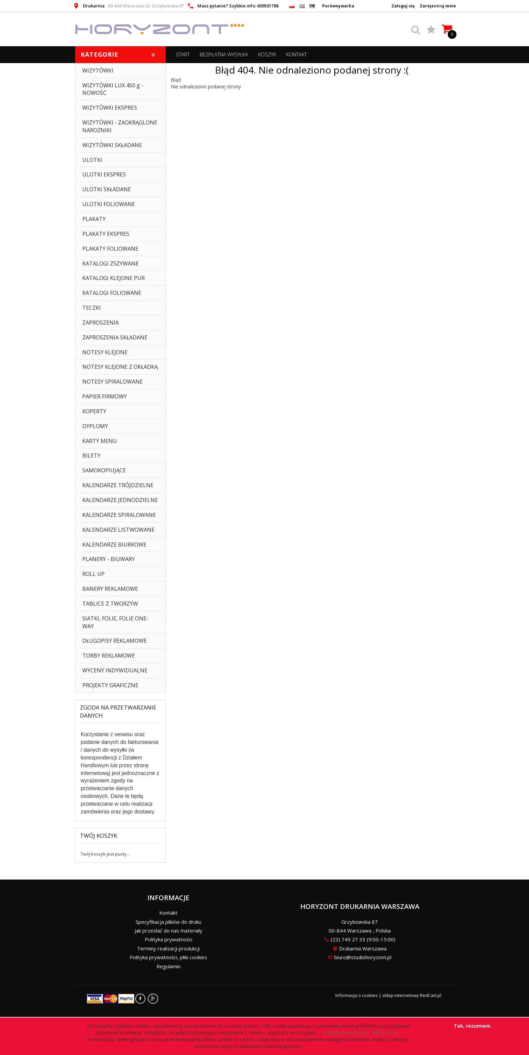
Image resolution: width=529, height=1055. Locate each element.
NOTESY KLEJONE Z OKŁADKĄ (120, 366)
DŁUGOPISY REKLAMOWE (114, 640)
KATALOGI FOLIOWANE (111, 293)
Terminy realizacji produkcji (168, 948)
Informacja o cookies (356, 995)
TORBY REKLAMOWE (108, 655)
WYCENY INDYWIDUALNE (114, 670)
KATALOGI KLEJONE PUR (113, 278)
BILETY (91, 455)
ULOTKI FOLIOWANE (108, 204)
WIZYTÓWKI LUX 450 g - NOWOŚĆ (112, 89)
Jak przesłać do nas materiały (168, 930)
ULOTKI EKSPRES (104, 174)
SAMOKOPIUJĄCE (104, 470)
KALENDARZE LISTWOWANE (118, 529)
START (183, 54)
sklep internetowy (400, 995)
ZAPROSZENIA (100, 322)
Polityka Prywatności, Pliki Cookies (362, 1032)
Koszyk (267, 54)
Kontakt (296, 54)
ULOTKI (92, 160)
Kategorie (119, 54)
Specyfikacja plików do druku (168, 921)
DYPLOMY (95, 426)
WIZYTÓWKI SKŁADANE (112, 145)
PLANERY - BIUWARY (108, 559)
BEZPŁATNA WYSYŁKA (224, 54)
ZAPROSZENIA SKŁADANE (114, 337)
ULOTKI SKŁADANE (106, 189)
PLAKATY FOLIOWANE (110, 248)
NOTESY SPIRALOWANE (112, 381)
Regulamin (168, 966)
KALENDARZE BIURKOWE (114, 544)
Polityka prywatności (168, 939)
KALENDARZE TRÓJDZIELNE (118, 485)
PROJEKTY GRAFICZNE (110, 685)
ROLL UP (93, 574)
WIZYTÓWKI (97, 70)
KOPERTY (94, 411)
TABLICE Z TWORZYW (110, 603)
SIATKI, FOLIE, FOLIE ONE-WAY (115, 622)
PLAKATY (94, 219)
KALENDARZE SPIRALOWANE (119, 515)
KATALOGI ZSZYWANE (110, 263)
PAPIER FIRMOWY (104, 396)
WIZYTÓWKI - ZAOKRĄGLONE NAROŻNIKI (119, 126)
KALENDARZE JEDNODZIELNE (120, 500)
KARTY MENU (99, 441)
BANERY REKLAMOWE (110, 588)
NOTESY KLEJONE (105, 352)
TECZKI (91, 307)
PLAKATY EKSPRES (105, 234)
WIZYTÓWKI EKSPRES (109, 107)
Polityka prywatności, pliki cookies (168, 957)
